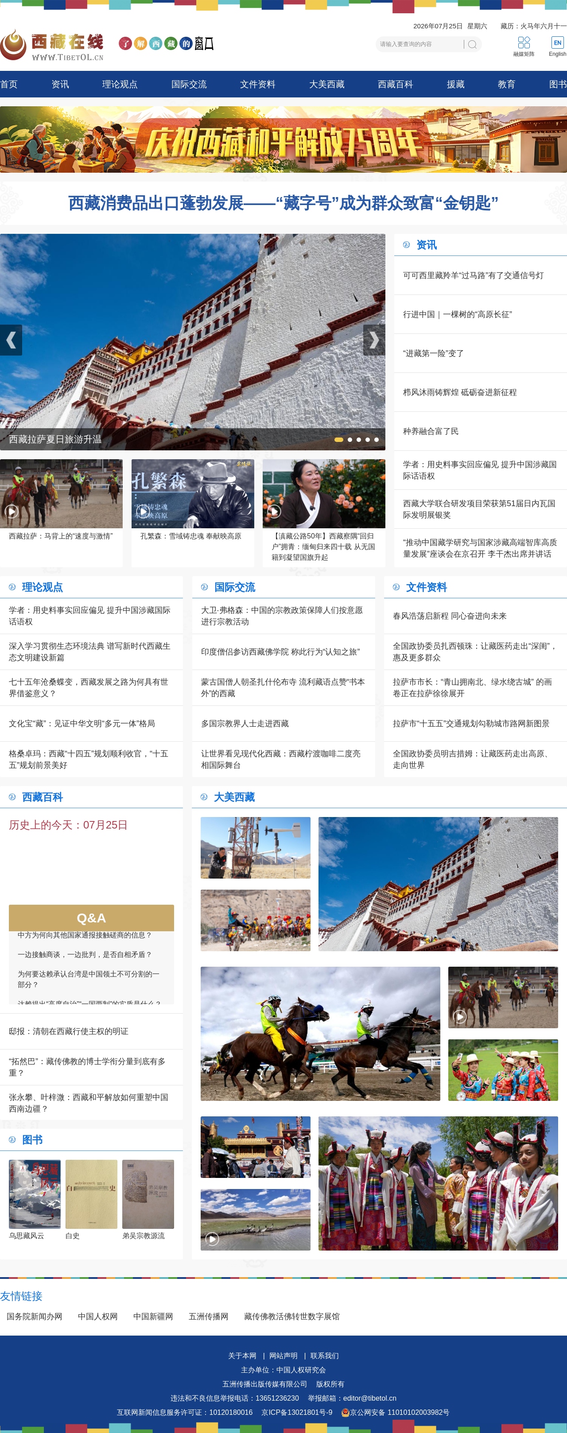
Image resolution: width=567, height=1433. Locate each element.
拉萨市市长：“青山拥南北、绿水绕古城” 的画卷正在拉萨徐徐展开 (472, 688)
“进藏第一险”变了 (433, 353)
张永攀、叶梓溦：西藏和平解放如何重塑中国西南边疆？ (88, 1103)
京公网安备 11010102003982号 (395, 1412)
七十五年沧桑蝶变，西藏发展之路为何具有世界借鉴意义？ (88, 688)
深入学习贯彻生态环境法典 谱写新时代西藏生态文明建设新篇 (90, 652)
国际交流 (189, 84)
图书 (558, 84)
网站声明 (283, 1355)
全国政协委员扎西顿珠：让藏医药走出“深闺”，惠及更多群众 (475, 652)
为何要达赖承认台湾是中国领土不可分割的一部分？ (88, 986)
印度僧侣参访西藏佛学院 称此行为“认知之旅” (280, 651)
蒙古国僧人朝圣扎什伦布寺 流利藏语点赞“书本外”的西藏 (283, 688)
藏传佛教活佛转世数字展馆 (292, 1316)
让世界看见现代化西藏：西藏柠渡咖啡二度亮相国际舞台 (281, 759)
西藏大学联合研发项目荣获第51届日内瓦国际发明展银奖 (479, 509)
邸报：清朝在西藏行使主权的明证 (68, 1031)
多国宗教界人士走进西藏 (245, 723)
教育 (507, 84)
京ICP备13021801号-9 (296, 1412)
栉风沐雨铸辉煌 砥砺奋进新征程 (460, 392)
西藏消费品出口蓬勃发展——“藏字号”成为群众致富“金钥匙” (283, 203)
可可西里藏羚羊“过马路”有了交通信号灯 (473, 275)
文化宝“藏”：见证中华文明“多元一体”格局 (82, 723)
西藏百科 (395, 84)
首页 (9, 84)
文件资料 (258, 84)
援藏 (456, 84)
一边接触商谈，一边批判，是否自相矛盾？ (85, 961)
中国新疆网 (153, 1316)
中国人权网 (98, 1316)
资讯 (60, 84)
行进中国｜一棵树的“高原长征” (457, 314)
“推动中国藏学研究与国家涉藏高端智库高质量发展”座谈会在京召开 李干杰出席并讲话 (480, 548)
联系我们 (325, 1355)
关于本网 (242, 1355)
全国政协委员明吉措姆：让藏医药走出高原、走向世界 (472, 759)
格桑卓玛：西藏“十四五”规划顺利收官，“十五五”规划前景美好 (88, 759)
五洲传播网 (209, 1316)
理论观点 (120, 84)
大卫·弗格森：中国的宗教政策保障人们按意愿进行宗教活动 (282, 616)
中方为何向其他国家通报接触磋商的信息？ (85, 942)
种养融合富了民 (431, 431)
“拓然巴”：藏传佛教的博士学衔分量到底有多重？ (87, 1067)
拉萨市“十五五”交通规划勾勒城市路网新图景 (471, 723)
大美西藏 (327, 84)
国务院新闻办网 (34, 1316)
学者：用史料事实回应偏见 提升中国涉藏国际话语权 (480, 470)
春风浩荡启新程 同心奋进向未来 (450, 616)
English (557, 54)
